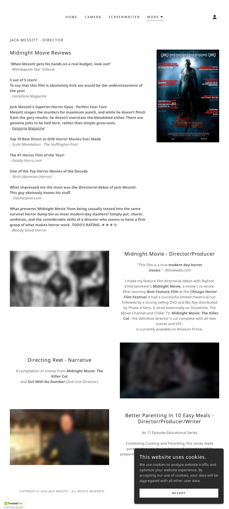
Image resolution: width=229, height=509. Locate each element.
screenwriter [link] (124, 17)
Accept (179, 493)
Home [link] (72, 17)
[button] (155, 17)
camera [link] (93, 17)
